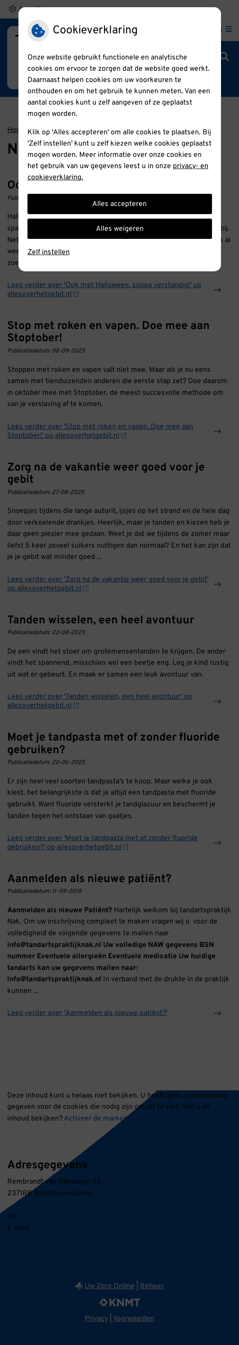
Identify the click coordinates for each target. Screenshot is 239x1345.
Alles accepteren (119, 204)
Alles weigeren (120, 228)
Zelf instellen (48, 252)
